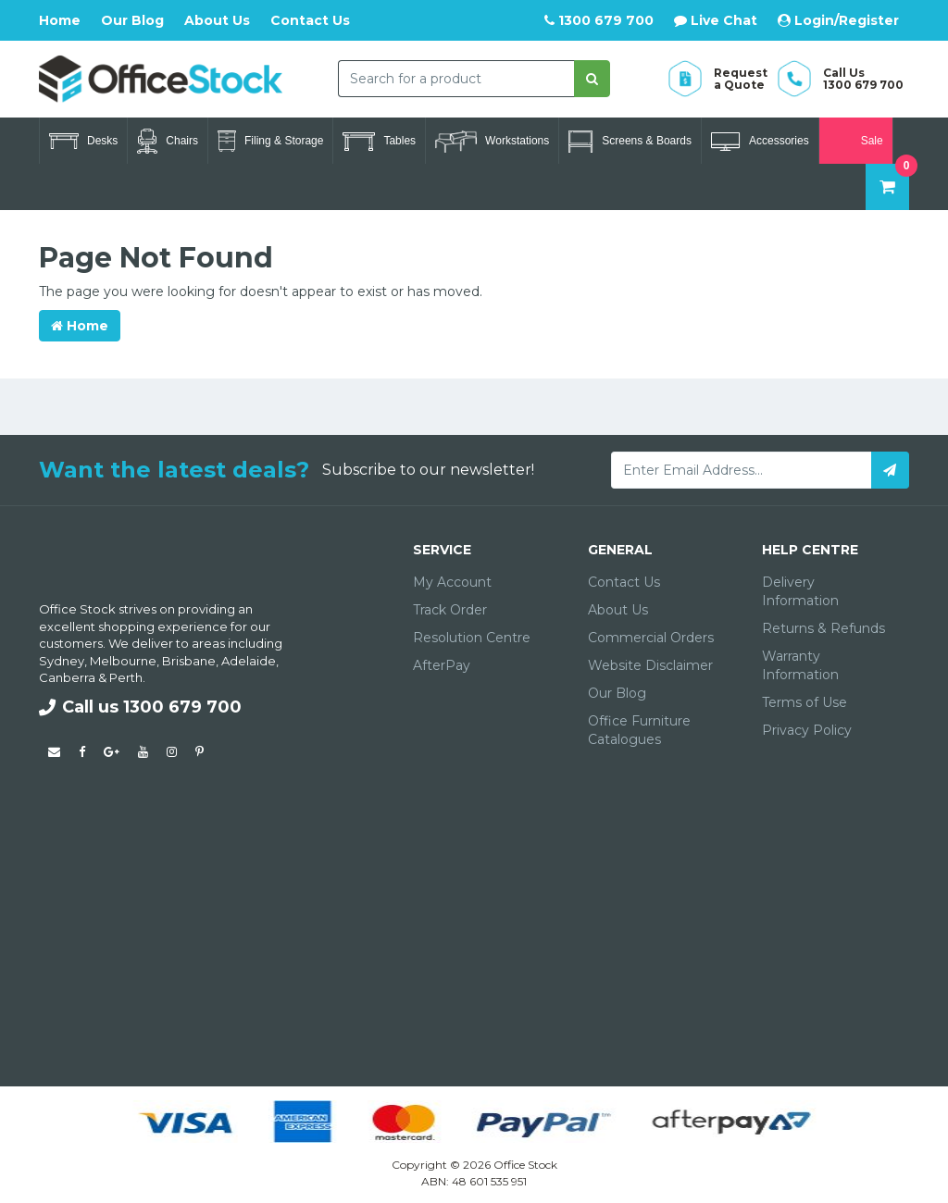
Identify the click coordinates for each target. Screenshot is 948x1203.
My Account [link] (452, 582)
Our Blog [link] (617, 693)
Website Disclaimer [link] (650, 665)
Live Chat (715, 20)
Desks (83, 141)
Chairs (167, 141)
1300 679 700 (599, 20)
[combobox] (456, 78)
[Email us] (54, 751)
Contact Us (310, 20)
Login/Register (838, 20)
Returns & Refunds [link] (823, 628)
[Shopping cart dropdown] (887, 187)
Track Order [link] (450, 610)
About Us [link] (618, 610)
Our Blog (132, 20)
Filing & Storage (270, 141)
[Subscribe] (890, 470)
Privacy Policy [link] (807, 730)
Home (60, 20)
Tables (379, 141)
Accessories (760, 141)
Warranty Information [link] (800, 665)
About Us (217, 20)
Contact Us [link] (624, 582)
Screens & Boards (630, 141)
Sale (856, 141)
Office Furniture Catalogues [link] (639, 730)
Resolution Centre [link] (471, 637)
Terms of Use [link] (804, 702)
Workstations (492, 141)
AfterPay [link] (441, 665)
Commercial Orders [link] (651, 637)
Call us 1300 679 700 (140, 707)
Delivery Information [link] (800, 591)
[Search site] (592, 78)
